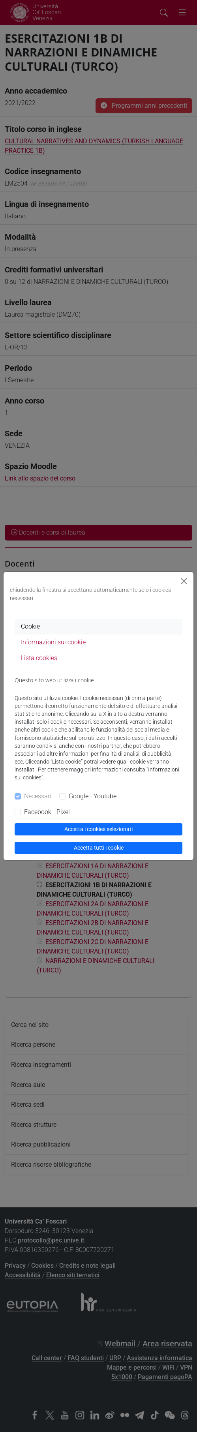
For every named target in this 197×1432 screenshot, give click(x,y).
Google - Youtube (92, 796)
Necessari (37, 796)
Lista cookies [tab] (39, 658)
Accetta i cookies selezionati (98, 829)
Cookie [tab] (30, 626)
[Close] (184, 581)
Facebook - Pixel (47, 812)
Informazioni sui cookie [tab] (53, 642)
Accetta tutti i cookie (99, 848)
